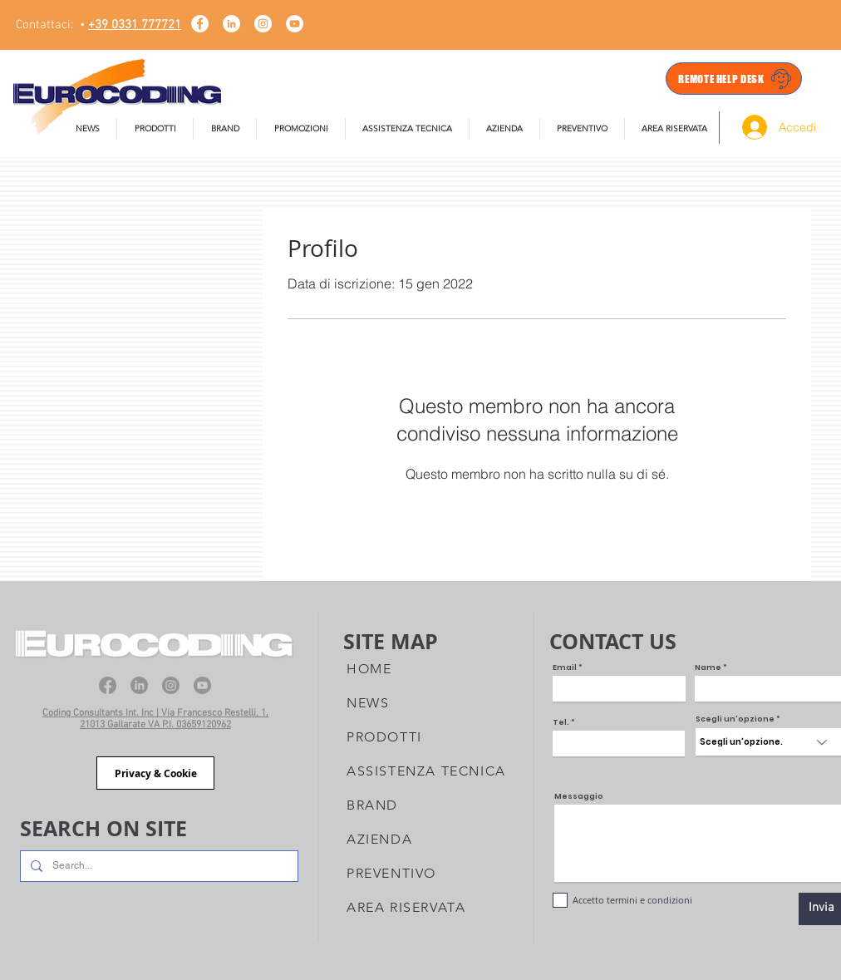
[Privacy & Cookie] (155, 773)
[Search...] (157, 866)
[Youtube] (202, 685)
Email (565, 668)
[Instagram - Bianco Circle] (263, 23)
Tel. (561, 722)
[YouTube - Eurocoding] (294, 23)
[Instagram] (171, 685)
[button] (407, 129)
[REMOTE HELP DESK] (734, 78)
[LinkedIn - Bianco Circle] (231, 23)
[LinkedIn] (139, 685)
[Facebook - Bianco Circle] (200, 23)
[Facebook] (107, 685)
